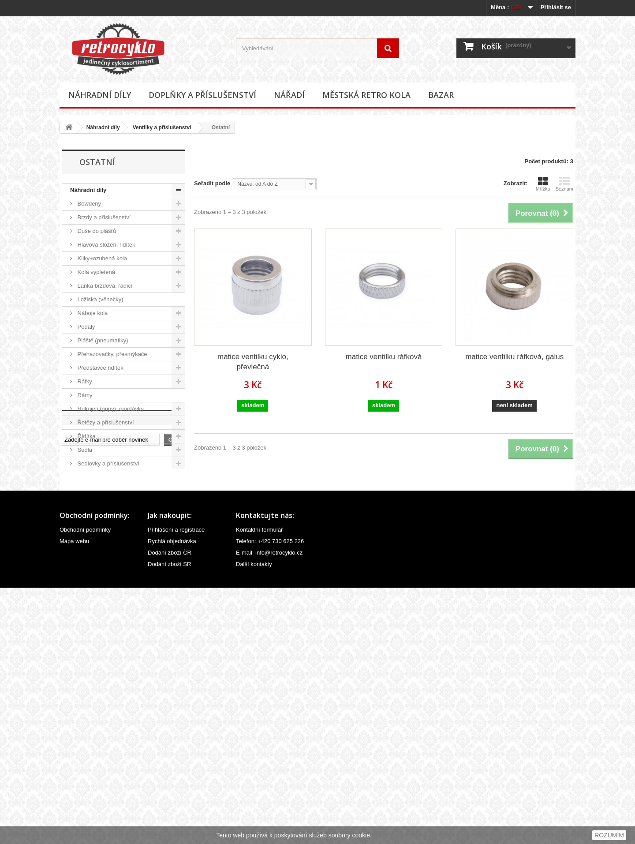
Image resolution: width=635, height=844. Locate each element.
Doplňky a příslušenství (202, 95)
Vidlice (85, 586)
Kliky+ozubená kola (101, 258)
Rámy (84, 395)
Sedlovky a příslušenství (107, 463)
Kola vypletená (95, 272)
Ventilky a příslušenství (162, 127)
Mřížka (543, 183)
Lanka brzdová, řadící (104, 285)
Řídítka (86, 436)
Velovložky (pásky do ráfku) (111, 504)
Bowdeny (88, 203)
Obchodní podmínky (85, 786)
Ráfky (84, 381)
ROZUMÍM (609, 835)
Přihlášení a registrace (176, 786)
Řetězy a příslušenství (105, 422)
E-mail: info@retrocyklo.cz (269, 809)
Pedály (85, 326)
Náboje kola (92, 313)
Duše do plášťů (96, 231)
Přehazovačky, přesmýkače (111, 354)
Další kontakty (254, 820)
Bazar (441, 95)
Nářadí (289, 95)
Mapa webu (74, 797)
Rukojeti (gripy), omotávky (110, 408)
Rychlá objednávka (172, 797)
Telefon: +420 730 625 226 (270, 797)
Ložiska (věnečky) (99, 299)
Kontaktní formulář (259, 786)
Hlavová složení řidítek (105, 244)
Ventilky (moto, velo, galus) (114, 559)
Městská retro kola (366, 95)
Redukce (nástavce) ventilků (116, 545)
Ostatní (90, 573)
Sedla (84, 449)
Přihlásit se (556, 7)
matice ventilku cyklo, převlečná (252, 362)
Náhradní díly (99, 95)
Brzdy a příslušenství (103, 217)
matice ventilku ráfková (384, 357)
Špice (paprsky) (96, 491)
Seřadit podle (212, 183)
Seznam (564, 183)
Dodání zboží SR (169, 820)
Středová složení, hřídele (108, 477)
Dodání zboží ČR (169, 809)
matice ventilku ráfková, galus (514, 357)
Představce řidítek (99, 367)
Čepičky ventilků (100, 532)
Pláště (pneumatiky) (102, 340)
